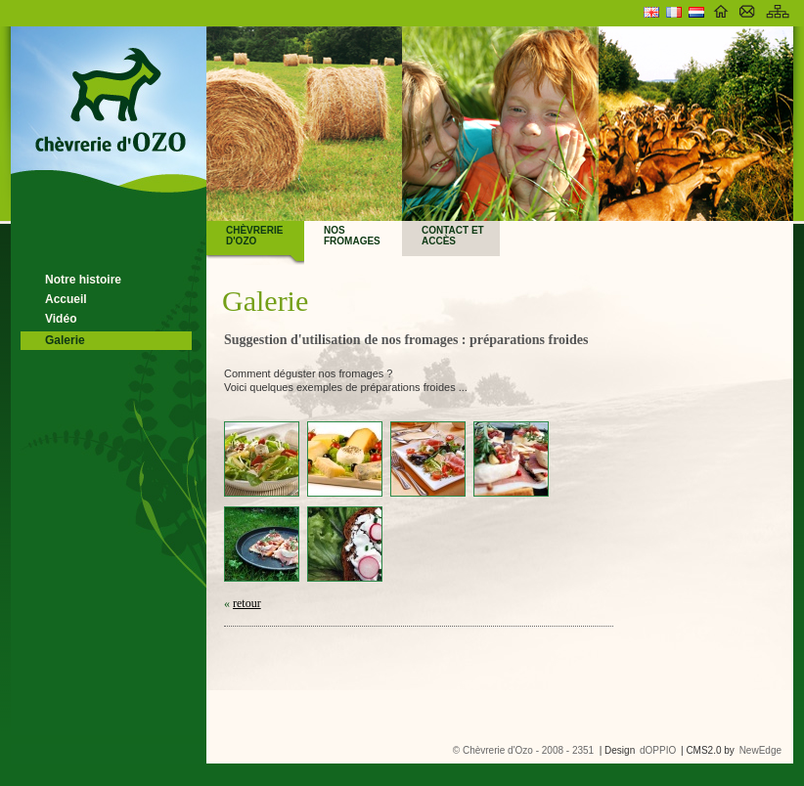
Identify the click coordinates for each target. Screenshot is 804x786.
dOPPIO (658, 750)
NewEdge (760, 750)
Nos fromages (352, 235)
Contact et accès (453, 235)
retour (247, 603)
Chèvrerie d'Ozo (254, 235)
